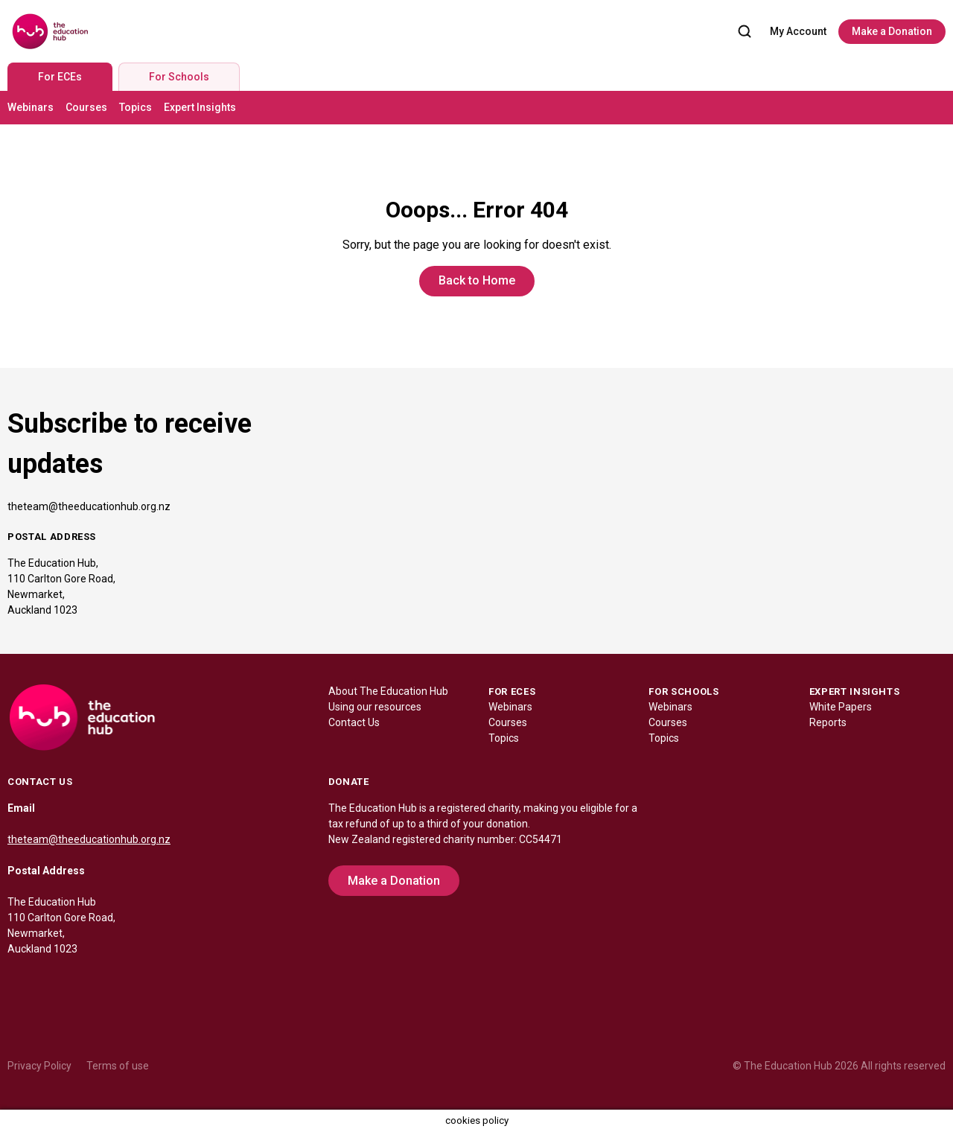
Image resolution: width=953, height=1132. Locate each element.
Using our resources (374, 707)
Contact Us (354, 722)
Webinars (30, 107)
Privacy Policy (39, 1066)
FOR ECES (511, 691)
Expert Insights (200, 107)
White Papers (840, 707)
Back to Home (477, 280)
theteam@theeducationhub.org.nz (88, 506)
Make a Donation (892, 31)
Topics (135, 107)
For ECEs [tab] (60, 77)
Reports (828, 722)
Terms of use (117, 1066)
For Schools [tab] (179, 77)
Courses (86, 107)
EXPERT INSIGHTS (854, 691)
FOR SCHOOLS (683, 691)
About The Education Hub (388, 691)
